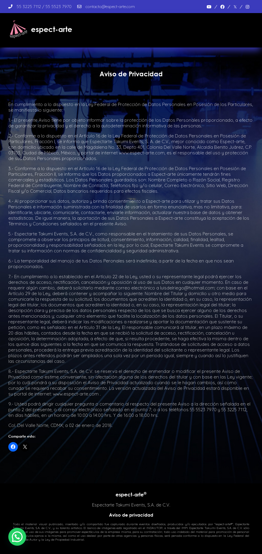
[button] (17, 537)
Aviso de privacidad (131, 514)
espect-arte (131, 494)
